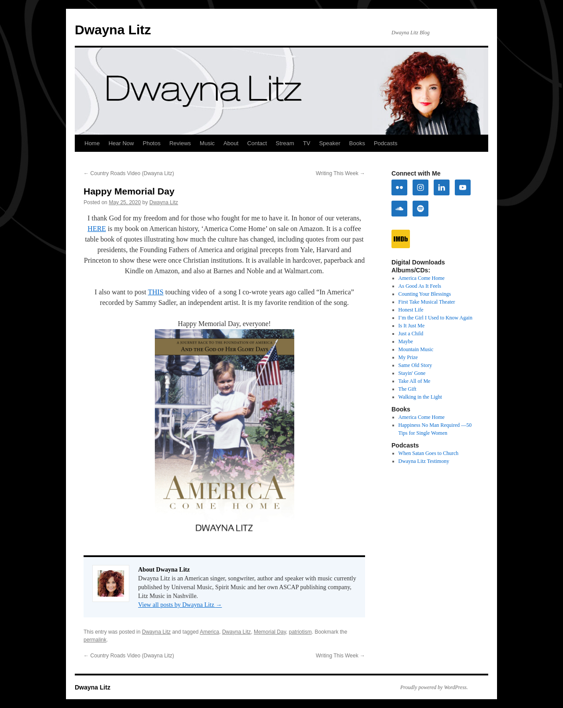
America (209, 632)
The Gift (407, 389)
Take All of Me (414, 381)
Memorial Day (270, 632)
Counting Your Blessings (424, 294)
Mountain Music (416, 349)
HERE (97, 228)
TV (307, 143)
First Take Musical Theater (426, 302)
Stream (285, 143)
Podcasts (385, 143)
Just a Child (411, 333)
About (230, 143)
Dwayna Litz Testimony (424, 461)
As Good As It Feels (419, 286)
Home (92, 143)
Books (357, 143)
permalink (95, 640)
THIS (156, 292)
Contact (257, 143)
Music (207, 143)
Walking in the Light (420, 397)
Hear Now (121, 143)
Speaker (329, 143)
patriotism (300, 632)
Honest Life (411, 310)
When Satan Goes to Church (428, 453)
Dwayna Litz (113, 29)
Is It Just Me (411, 326)
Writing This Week (340, 173)
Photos (151, 143)
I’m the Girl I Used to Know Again (435, 318)
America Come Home (421, 278)
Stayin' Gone (412, 373)
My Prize (408, 357)
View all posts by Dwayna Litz (180, 605)
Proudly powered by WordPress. (434, 687)
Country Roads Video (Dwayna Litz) (129, 173)
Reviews (180, 143)
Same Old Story (415, 365)
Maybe (405, 341)
